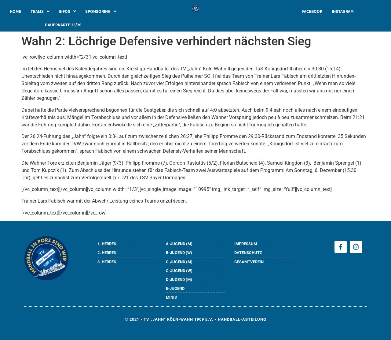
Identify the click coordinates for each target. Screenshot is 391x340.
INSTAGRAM (343, 11)
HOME (15, 11)
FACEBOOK (312, 11)
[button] (40, 11)
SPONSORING (100, 11)
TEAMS (40, 11)
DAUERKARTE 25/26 (63, 25)
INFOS (67, 11)
